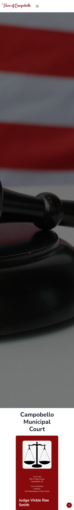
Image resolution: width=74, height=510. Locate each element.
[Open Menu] (37, 6)
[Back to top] (69, 505)
